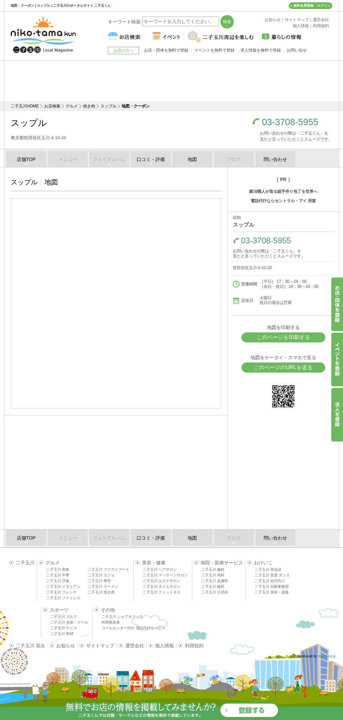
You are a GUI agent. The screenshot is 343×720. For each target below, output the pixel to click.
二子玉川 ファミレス (63, 598)
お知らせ (65, 645)
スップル (108, 106)
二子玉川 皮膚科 (214, 581)
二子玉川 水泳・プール (69, 622)
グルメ (72, 106)
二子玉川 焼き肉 (101, 592)
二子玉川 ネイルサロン (162, 586)
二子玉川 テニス (63, 628)
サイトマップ (100, 645)
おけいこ (263, 562)
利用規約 (194, 645)
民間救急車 (110, 622)
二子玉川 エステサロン (162, 581)
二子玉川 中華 (57, 575)
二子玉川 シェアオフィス (122, 617)
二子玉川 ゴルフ (63, 617)
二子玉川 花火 (30, 645)
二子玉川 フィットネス (162, 592)
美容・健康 (153, 562)
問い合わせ (275, 159)
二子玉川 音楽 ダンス (272, 575)
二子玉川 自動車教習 (272, 586)
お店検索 (52, 106)
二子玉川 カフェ (101, 575)
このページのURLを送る (283, 367)
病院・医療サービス (222, 562)
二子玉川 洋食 (57, 581)
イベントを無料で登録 (214, 50)
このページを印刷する (283, 337)
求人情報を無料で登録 (261, 50)
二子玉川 (25, 562)
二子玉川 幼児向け (270, 581)
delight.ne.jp (327, 656)
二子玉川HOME (25, 106)
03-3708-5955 (290, 122)
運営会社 (134, 645)
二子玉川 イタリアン (63, 586)
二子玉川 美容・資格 (272, 592)
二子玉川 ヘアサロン (160, 569)
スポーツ (59, 610)
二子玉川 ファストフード (108, 569)
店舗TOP (26, 159)
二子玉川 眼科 (212, 586)
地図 (192, 159)
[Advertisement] (171, 81)
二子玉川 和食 (57, 569)
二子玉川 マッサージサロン (165, 575)
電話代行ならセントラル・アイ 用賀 (283, 200)
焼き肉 (89, 106)
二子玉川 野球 (61, 634)
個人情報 (164, 645)
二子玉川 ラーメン (103, 586)
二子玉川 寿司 (99, 581)
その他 (108, 610)
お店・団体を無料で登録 (166, 50)
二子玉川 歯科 (212, 569)
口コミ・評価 (151, 159)
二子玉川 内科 (212, 575)
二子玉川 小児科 (214, 592)
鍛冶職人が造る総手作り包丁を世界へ (283, 191)
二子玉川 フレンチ (61, 592)
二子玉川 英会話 (268, 569)
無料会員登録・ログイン (311, 5)
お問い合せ (297, 50)
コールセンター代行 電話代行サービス (133, 628)
